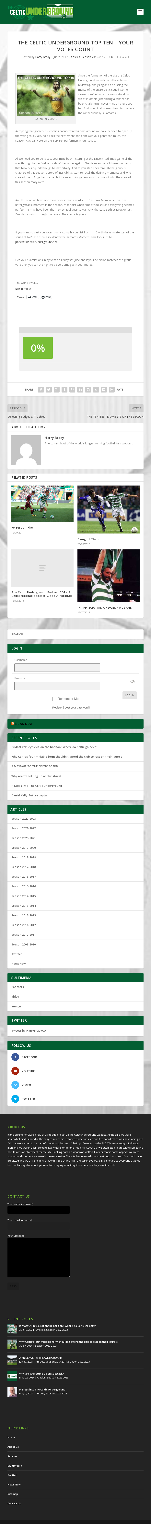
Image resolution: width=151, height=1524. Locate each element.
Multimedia (14, 1455)
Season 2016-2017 (93, 57)
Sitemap (12, 1483)
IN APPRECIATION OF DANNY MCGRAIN (104, 607)
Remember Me (68, 688)
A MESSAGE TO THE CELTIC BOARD (34, 756)
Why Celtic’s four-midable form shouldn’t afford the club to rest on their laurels (66, 746)
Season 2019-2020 (23, 837)
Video (15, 986)
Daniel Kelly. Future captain (30, 785)
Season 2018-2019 (23, 847)
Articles (75, 57)
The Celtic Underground (53, 1514)
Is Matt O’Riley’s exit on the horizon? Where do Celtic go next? (55, 737)
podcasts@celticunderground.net (36, 242)
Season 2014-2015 (23, 886)
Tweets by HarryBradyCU (28, 1020)
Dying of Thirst (88, 539)
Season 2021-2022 (23, 818)
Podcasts (17, 977)
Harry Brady (42, 57)
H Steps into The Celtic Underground (36, 775)
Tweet (21, 297)
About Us (13, 1436)
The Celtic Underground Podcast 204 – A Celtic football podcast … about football (41, 594)
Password (20, 673)
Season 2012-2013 (23, 905)
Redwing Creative (105, 1514)
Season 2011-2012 (23, 915)
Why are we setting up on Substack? (36, 766)
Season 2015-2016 (23, 876)
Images (16, 996)
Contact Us (14, 1493)
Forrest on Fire (22, 527)
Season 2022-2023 (23, 808)
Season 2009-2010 (23, 934)
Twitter (16, 944)
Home (11, 1427)
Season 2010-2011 (23, 924)
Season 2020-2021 (23, 828)
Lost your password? (77, 697)
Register (57, 697)
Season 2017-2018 (23, 857)
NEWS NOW (24, 713)
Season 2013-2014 (23, 895)
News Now (18, 953)
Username (20, 660)
